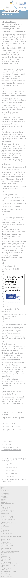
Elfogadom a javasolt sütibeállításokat (11, 296)
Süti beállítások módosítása (14, 302)
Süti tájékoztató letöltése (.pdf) (18, 297)
